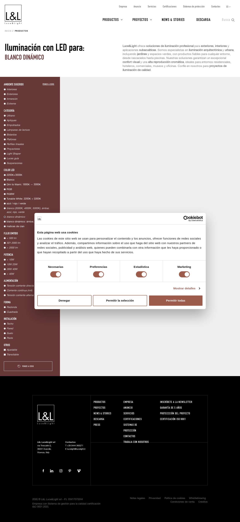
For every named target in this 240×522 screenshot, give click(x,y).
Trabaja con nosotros (136, 441)
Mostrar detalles (184, 288)
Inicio (8, 31)
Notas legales (137, 498)
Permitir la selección (120, 300)
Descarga (203, 19)
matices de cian (15, 226)
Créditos (203, 502)
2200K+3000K (14, 175)
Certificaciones (169, 6)
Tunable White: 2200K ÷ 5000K (24, 199)
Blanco (10, 180)
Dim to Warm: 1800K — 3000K (24, 184)
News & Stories (173, 19)
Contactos (215, 6)
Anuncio (137, 6)
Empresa (123, 6)
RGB (9, 189)
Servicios (152, 6)
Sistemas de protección (194, 6)
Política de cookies (174, 498)
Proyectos (140, 19)
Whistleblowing (197, 498)
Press (97, 424)
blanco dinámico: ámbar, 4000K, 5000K (28, 221)
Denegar (64, 300)
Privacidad (155, 498)
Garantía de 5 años (171, 407)
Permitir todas (175, 300)
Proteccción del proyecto (175, 413)
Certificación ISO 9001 (173, 419)
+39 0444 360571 (75, 446)
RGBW (10, 194)
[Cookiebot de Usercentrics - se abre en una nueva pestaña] (186, 218)
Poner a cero (48, 84)
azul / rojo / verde (16, 203)
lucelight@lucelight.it (76, 449)
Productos (111, 19)
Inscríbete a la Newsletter (176, 401)
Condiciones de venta (182, 502)
